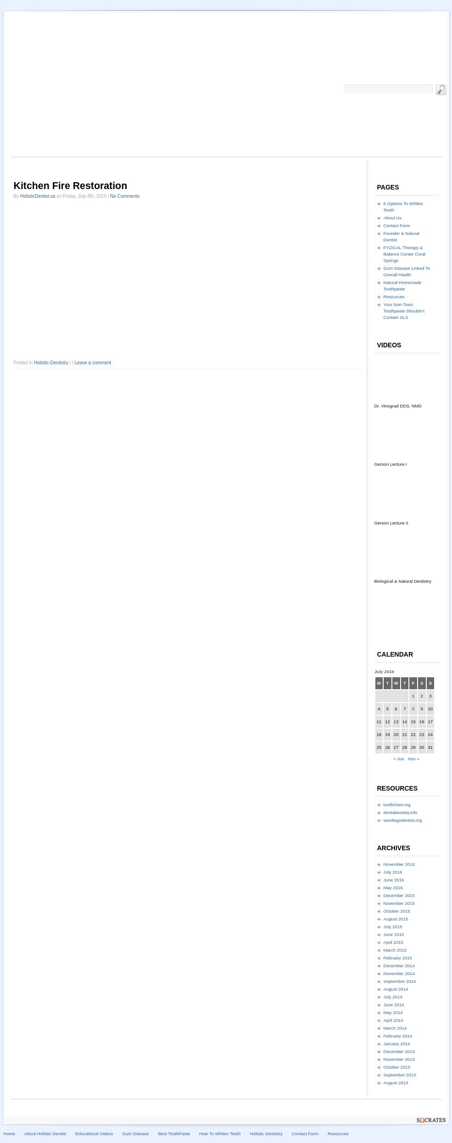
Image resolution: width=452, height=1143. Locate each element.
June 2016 (394, 879)
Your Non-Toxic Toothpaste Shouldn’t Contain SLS (404, 311)
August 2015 (396, 918)
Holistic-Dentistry (51, 362)
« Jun (398, 758)
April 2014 (393, 1020)
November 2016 (399, 864)
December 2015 (399, 895)
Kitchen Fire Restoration (71, 185)
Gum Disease (135, 1133)
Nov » (413, 758)
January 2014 (397, 1043)
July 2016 (393, 872)
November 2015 (399, 903)
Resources (394, 296)
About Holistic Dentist (45, 1133)
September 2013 (400, 1074)
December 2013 (399, 1051)
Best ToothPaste (174, 1133)
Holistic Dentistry (266, 1133)
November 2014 (399, 973)
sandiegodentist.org (403, 820)
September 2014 (400, 981)
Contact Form (397, 225)
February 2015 (398, 957)
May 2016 (393, 887)
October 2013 (397, 1067)
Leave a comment (93, 362)
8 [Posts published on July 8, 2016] (413, 708)
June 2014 (394, 1004)
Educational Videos (94, 1133)
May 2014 (393, 1012)
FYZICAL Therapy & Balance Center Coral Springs (405, 254)
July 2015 (393, 926)
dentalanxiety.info (401, 812)
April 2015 (393, 942)
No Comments (125, 196)
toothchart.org (397, 804)
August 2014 (396, 989)
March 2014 (395, 1028)
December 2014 (399, 965)
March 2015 (395, 950)
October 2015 (397, 911)
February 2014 (398, 1035)
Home (10, 1133)
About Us (393, 217)
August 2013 (396, 1082)
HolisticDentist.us (38, 196)
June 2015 (394, 934)
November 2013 (399, 1059)
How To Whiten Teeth (219, 1133)
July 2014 (393, 996)
